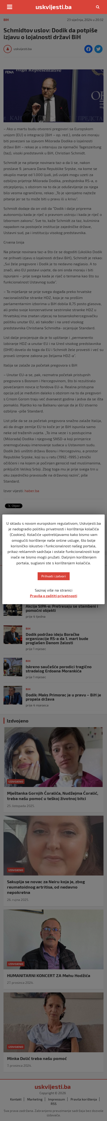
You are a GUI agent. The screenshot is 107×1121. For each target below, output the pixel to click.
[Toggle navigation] (10, 7)
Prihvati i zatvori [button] (53, 576)
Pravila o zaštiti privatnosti (53, 595)
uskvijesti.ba (54, 7)
